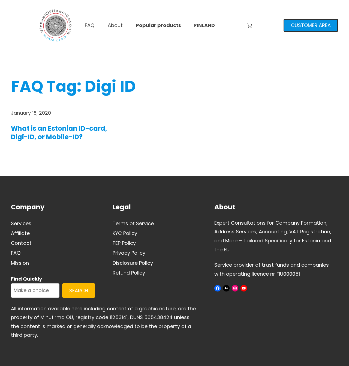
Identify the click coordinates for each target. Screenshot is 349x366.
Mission (20, 263)
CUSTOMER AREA (311, 25)
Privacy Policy (129, 252)
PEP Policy (124, 243)
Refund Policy (129, 272)
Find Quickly (26, 278)
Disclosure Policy (133, 263)
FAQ (16, 252)
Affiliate (20, 233)
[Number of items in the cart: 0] (249, 25)
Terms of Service (133, 223)
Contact (21, 243)
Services (21, 223)
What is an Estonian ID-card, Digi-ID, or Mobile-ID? (59, 132)
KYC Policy (125, 233)
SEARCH (78, 290)
